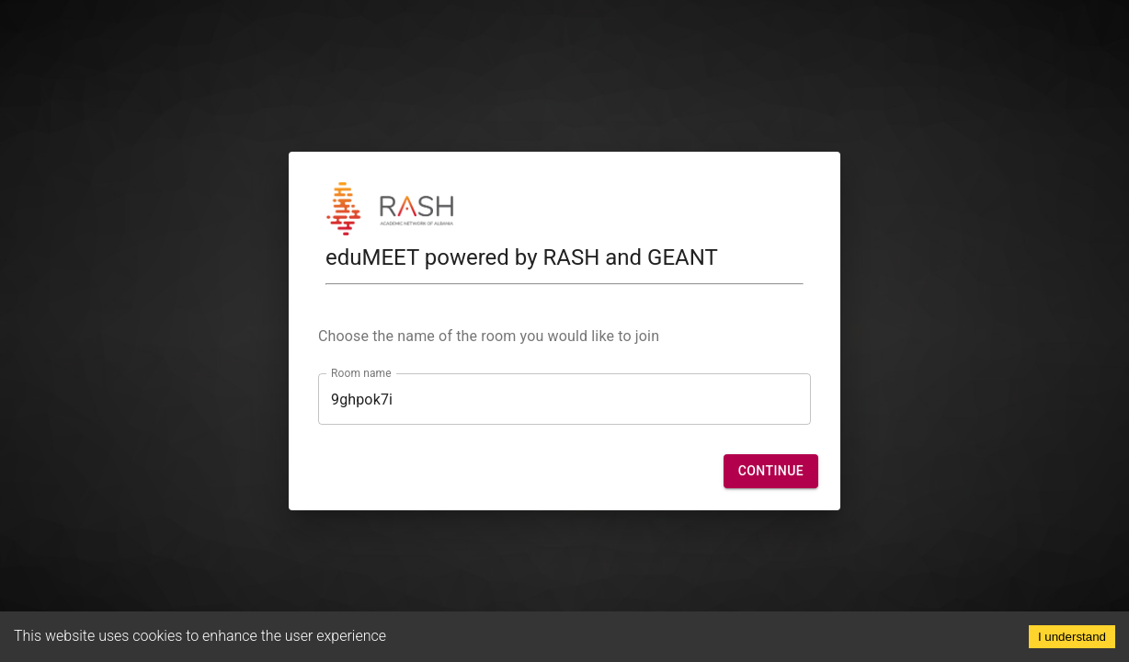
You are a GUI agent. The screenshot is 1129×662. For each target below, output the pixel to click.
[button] (771, 471)
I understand (1072, 637)
